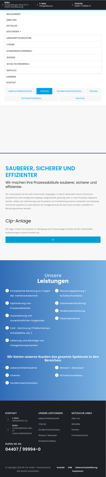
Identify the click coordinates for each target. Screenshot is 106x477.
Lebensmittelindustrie (18, 38)
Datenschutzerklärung (86, 467)
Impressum (78, 471)
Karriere (11, 76)
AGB (70, 467)
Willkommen (13, 14)
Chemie (10, 44)
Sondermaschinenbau (19, 51)
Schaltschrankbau (17, 64)
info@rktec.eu (46, 6)
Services (11, 70)
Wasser (10, 57)
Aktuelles (11, 25)
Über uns (11, 20)
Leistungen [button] (13, 31)
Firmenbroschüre (80, 435)
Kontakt (11, 82)
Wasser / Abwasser (48, 435)
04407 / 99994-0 (82, 6)
